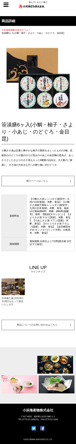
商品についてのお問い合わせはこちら (37, 324)
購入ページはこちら (37, 180)
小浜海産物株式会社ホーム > (16, 30)
